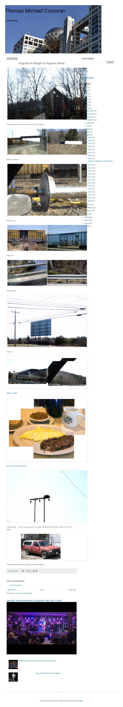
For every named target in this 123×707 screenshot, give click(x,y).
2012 (86, 96)
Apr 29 (90, 140)
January (89, 210)
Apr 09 (90, 183)
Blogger (80, 701)
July (87, 126)
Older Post (72, 590)
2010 (86, 102)
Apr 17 (90, 168)
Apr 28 (90, 143)
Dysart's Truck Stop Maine (16, 466)
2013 (86, 93)
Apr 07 (90, 189)
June (88, 129)
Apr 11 (90, 180)
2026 (86, 87)
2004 (86, 223)
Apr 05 (90, 195)
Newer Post (11, 590)
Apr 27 (90, 146)
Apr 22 (90, 155)
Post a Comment (15, 585)
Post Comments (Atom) (24, 593)
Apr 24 (90, 152)
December (90, 111)
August (88, 123)
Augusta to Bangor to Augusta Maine (100, 161)
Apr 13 (90, 177)
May (88, 132)
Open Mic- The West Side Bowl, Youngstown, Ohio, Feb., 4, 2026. (34, 601)
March (88, 204)
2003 (86, 226)
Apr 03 (90, 198)
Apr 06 (90, 192)
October (89, 117)
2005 (86, 220)
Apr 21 (90, 158)
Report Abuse (88, 78)
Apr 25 (90, 149)
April (88, 135)
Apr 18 (90, 165)
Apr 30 (90, 137)
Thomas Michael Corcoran (35, 11)
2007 (86, 214)
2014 (86, 90)
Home (42, 590)
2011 (86, 99)
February (89, 208)
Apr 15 (90, 171)
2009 (86, 105)
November (90, 114)
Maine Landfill (12, 393)
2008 (86, 108)
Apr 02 (90, 201)
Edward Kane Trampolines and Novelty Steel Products (37, 661)
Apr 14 (90, 174)
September (90, 120)
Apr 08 (90, 186)
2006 (86, 217)
